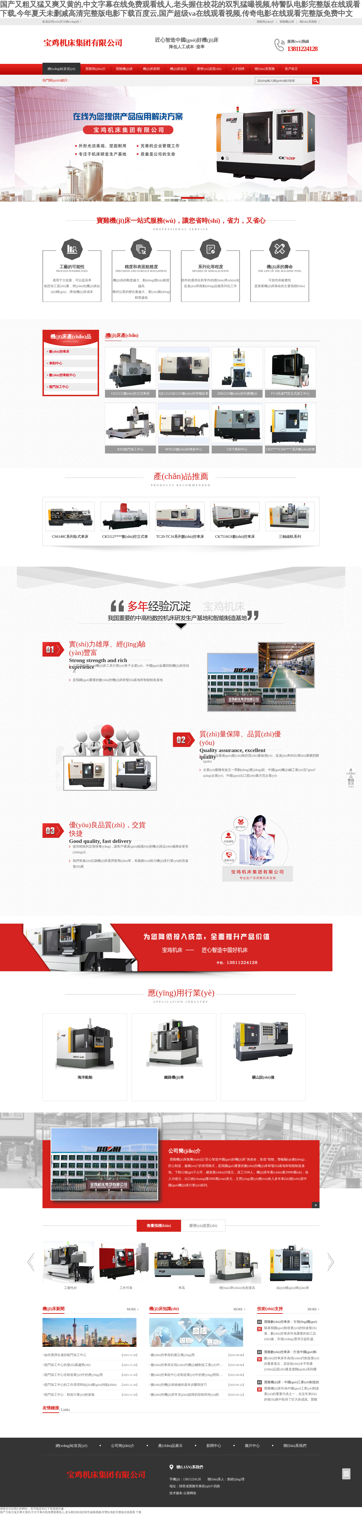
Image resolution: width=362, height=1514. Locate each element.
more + (133, 1309)
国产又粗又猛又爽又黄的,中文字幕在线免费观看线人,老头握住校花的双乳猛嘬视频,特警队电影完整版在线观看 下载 (70, 1512)
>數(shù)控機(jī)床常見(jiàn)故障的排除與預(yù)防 (184, 1394)
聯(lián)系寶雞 (308, 21)
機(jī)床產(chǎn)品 (71, 338)
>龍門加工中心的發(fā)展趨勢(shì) (66, 1365)
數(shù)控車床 (58, 351)
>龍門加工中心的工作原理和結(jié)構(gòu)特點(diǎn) (79, 1384)
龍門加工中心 (58, 387)
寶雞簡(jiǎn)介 (265, 21)
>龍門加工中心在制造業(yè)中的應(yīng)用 (72, 1375)
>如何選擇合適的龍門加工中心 (64, 1355)
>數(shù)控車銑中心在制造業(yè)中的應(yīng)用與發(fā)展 (186, 1375)
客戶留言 (291, 69)
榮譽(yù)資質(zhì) (209, 69)
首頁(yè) (351, 783)
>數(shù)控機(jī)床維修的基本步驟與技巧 (178, 1384)
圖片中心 (252, 1446)
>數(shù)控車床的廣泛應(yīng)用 (172, 1355)
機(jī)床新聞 (151, 69)
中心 (351, 775)
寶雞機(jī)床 (287, 21)
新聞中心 (213, 1446)
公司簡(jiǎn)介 (122, 1446)
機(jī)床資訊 (178, 69)
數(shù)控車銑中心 (61, 375)
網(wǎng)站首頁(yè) (61, 69)
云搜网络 (189, 1493)
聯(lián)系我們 (295, 1446)
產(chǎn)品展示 (170, 1446)
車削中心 (54, 363)
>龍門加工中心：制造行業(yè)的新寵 (68, 1394)
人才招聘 (238, 69)
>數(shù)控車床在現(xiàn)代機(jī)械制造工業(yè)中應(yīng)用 (186, 1365)
